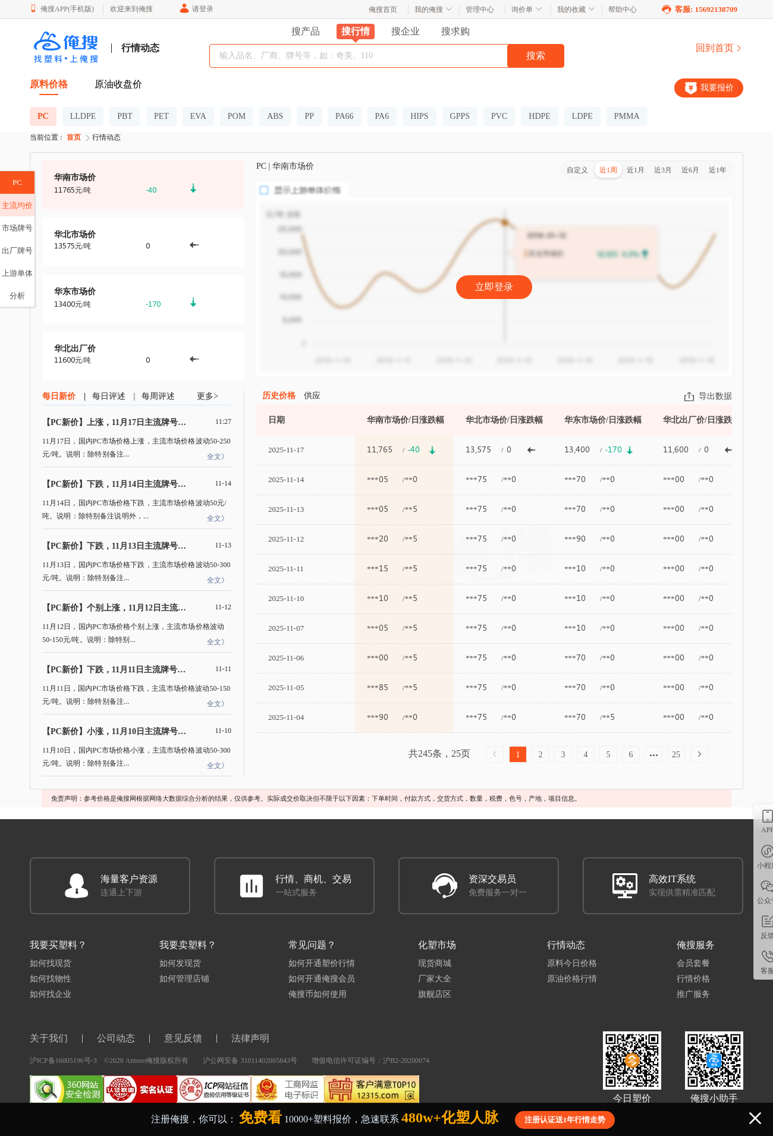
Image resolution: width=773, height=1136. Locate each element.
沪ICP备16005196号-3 (63, 1060)
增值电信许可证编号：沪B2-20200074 (370, 1060)
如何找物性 (50, 978)
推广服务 (693, 994)
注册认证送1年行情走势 (565, 1119)
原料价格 (49, 84)
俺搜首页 (383, 9)
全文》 (217, 456)
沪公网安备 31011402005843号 (250, 1060)
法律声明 (250, 1038)
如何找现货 (50, 963)
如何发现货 (180, 963)
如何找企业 (50, 994)
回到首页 (719, 48)
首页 (79, 138)
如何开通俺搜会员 (321, 978)
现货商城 (434, 963)
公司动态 (116, 1038)
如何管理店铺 (184, 978)
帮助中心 (622, 9)
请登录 (195, 9)
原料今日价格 (572, 963)
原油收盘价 (118, 84)
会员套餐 (693, 963)
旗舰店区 (434, 994)
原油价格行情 (572, 978)
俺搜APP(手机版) (62, 8)
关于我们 (49, 1038)
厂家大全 (434, 978)
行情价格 (693, 978)
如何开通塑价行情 (321, 963)
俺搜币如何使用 (317, 994)
